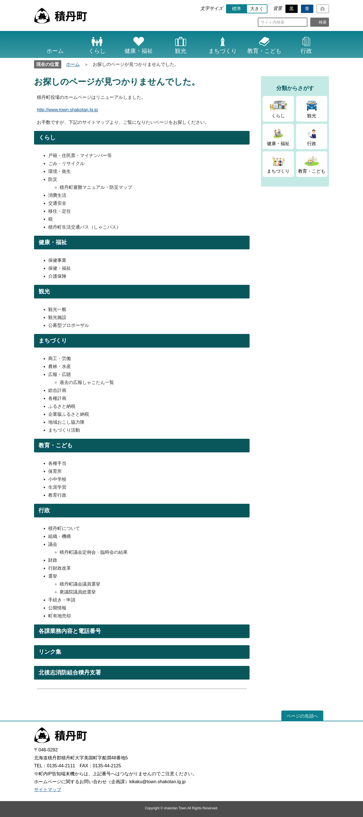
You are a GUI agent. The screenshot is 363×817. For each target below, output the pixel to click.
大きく (257, 8)
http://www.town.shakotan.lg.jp (67, 109)
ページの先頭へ (302, 716)
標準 (236, 8)
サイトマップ (47, 789)
